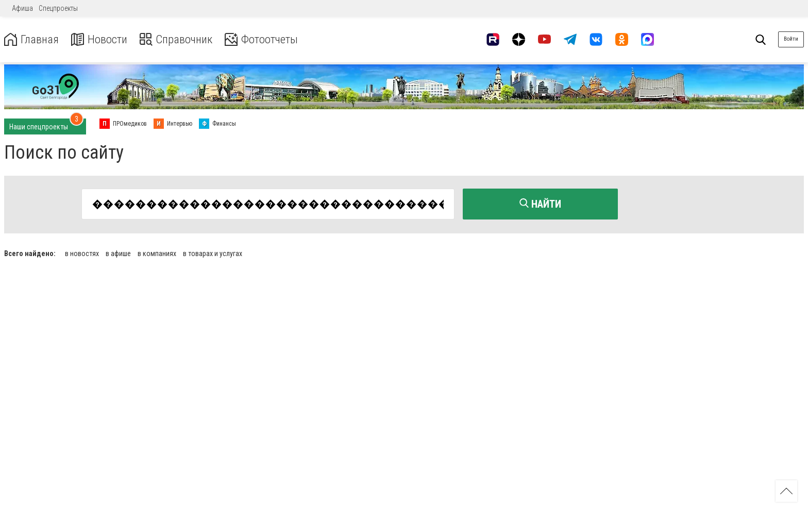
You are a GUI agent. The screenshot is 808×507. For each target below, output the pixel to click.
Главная (32, 39)
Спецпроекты (58, 8)
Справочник (182, 39)
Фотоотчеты (272, 39)
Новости (102, 39)
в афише (118, 252)
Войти (791, 39)
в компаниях (157, 252)
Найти (540, 204)
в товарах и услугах (212, 252)
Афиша (22, 8)
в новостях (82, 252)
